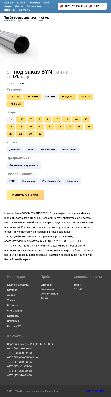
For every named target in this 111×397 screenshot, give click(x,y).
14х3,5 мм (15, 103)
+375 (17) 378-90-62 (19, 370)
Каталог (21, 2)
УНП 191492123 (95, 391)
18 (20, 126)
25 (79, 126)
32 (40, 133)
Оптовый (46, 284)
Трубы (19, 20)
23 (59, 126)
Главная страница (18, 284)
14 (76, 119)
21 (40, 126)
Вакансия (13, 320)
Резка (30, 149)
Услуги (47, 2)
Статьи (19, 6)
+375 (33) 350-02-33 (19, 352)
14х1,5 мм (32, 96)
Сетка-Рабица (49, 293)
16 (10, 126)
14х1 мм (14, 96)
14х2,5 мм (68, 96)
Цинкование (48, 149)
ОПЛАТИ (79, 289)
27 (10, 133)
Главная (9, 2)
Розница (35, 2)
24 (69, 126)
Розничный (47, 289)
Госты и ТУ (14, 326)
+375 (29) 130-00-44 (72, 6)
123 (21, 119)
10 (56, 119)
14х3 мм (85, 96)
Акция (44, 298)
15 (86, 119)
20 (30, 126)
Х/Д (28, 20)
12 (66, 119)
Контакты (24, 9)
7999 (93, 6)
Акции (8, 6)
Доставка (15, 149)
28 (20, 133)
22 (49, 126)
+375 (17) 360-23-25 (19, 361)
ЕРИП (12, 181)
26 (88, 126)
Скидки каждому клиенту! (23, 165)
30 (30, 133)
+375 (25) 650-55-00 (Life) (23, 357)
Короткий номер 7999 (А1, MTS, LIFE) (27, 344)
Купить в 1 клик (25, 195)
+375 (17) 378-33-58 (19, 375)
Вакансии (9, 9)
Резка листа (69, 149)
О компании (34, 6)
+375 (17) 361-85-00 (19, 366)
